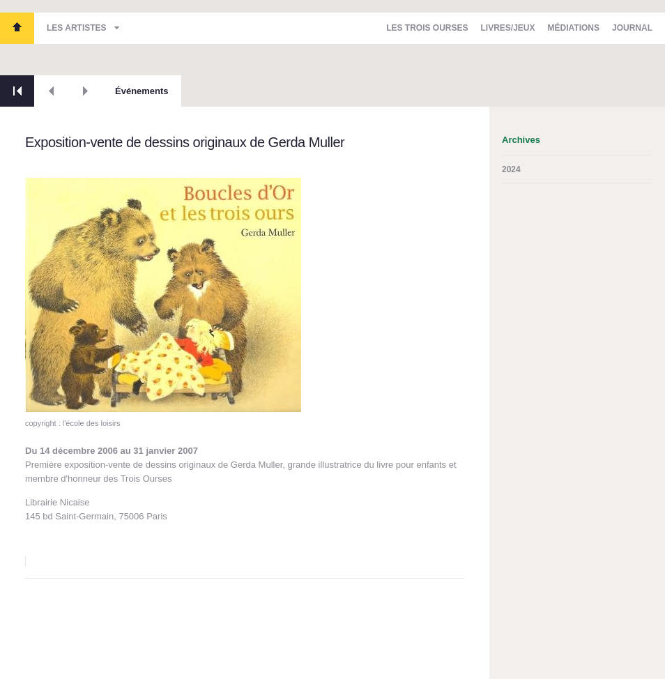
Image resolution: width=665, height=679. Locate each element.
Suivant (85, 91)
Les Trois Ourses (17, 28)
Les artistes (77, 28)
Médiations (573, 28)
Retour (17, 91)
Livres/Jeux (508, 28)
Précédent (51, 91)
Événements (142, 91)
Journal (632, 28)
